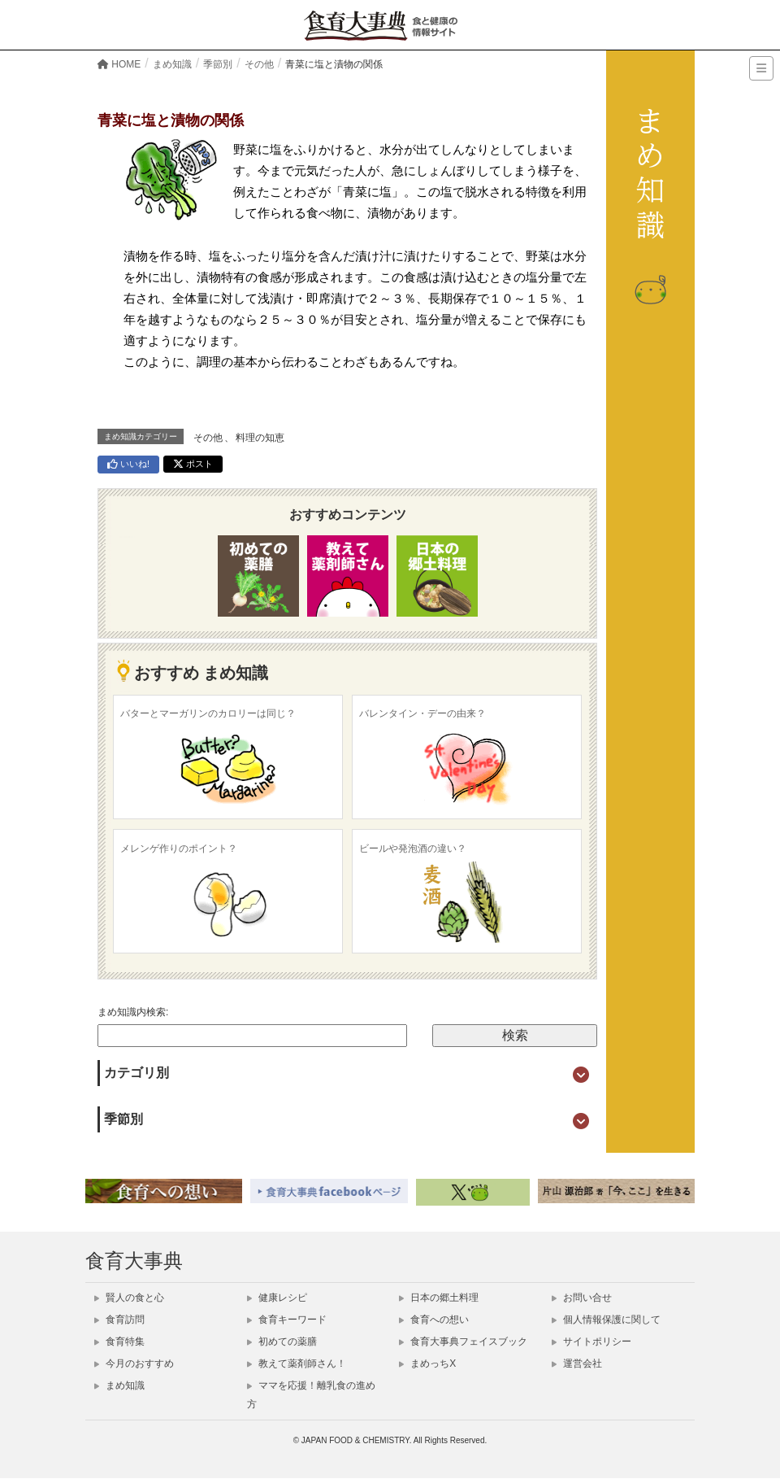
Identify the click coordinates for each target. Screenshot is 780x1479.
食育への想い (434, 1319)
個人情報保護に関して (606, 1319)
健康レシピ (277, 1297)
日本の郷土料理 (439, 1297)
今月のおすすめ (134, 1363)
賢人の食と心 (129, 1297)
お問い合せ (582, 1297)
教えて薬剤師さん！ (296, 1363)
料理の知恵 (260, 437)
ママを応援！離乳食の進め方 (311, 1395)
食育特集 (119, 1341)
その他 (208, 437)
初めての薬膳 (282, 1341)
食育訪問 (119, 1319)
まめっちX (427, 1363)
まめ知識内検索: (133, 1012)
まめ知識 (119, 1385)
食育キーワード (287, 1319)
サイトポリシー (591, 1341)
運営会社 (577, 1363)
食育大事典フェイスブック (463, 1341)
